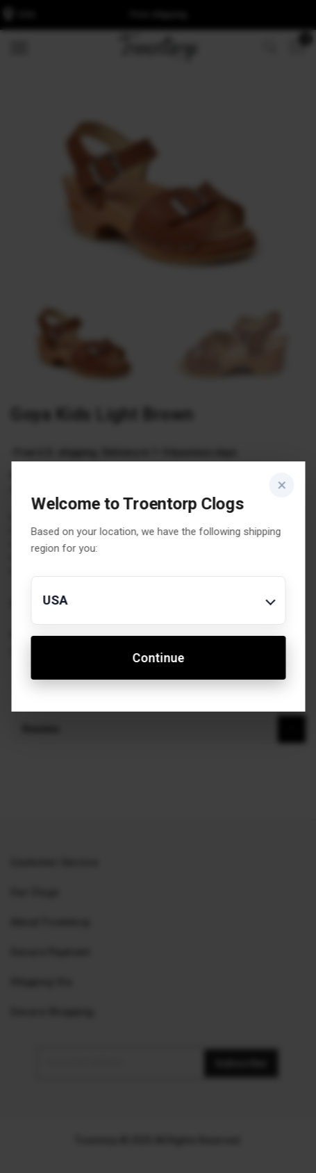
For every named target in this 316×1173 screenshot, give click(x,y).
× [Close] (281, 485)
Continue (158, 657)
